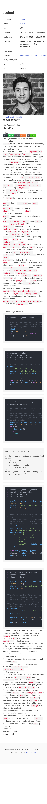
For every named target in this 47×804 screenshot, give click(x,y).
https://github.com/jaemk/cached (33, 55)
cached (22, 19)
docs (15, 190)
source (33, 752)
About (28, 752)
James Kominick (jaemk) (12, 117)
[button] (44, 3)
